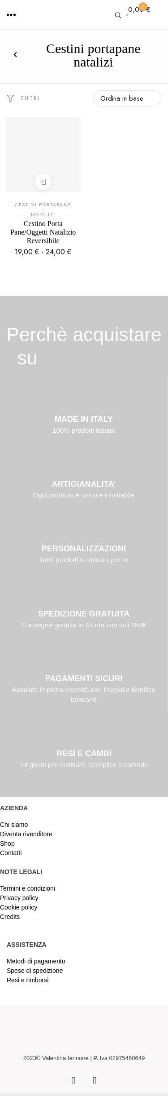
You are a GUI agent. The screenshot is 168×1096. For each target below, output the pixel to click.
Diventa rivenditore (26, 834)
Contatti (11, 852)
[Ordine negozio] (127, 98)
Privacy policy (19, 897)
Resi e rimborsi (27, 980)
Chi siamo (14, 824)
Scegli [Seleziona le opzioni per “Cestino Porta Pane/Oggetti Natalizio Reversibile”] (43, 181)
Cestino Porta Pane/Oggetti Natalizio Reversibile (43, 232)
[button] (11, 14)
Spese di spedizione (35, 970)
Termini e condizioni (27, 888)
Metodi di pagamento (36, 961)
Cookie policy (18, 907)
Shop (7, 843)
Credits (10, 916)
